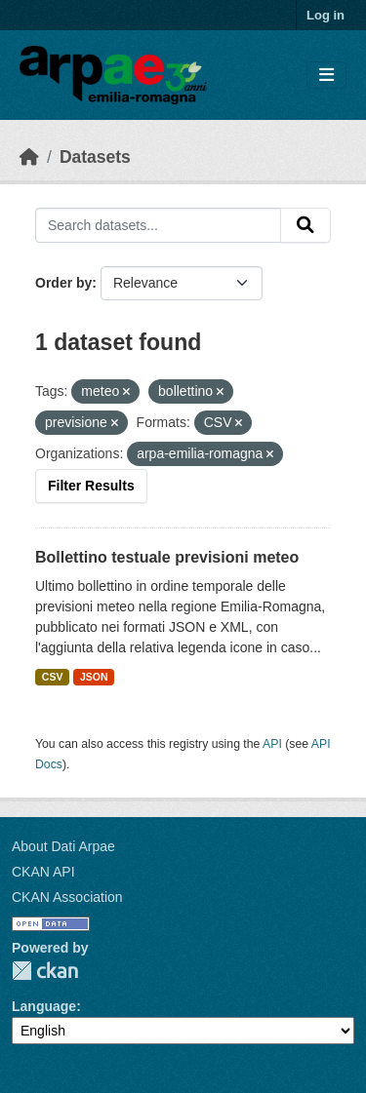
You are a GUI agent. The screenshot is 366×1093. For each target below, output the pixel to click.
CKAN (45, 970)
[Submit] (305, 225)
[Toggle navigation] (326, 75)
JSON (94, 677)
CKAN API (43, 871)
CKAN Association (67, 897)
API (272, 744)
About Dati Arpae (63, 846)
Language (44, 1006)
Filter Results (91, 485)
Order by (63, 283)
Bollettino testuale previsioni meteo (167, 557)
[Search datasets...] (158, 225)
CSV (52, 677)
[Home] (29, 157)
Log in (325, 15)
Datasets (95, 157)
